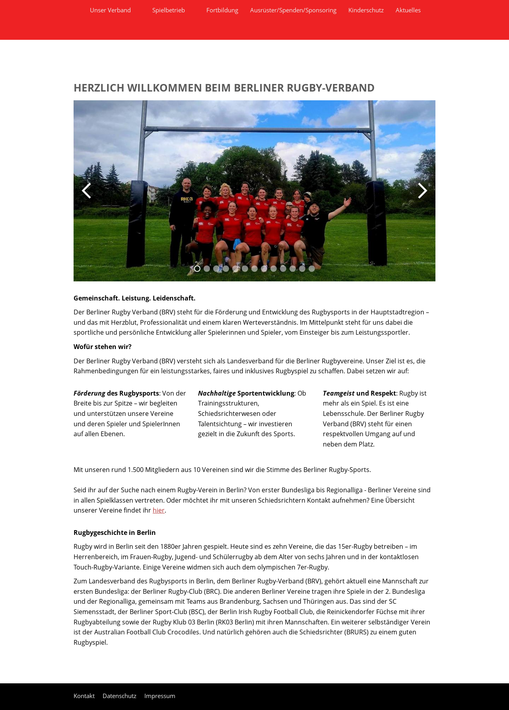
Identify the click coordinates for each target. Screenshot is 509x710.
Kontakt (84, 696)
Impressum (159, 696)
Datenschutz (119, 696)
